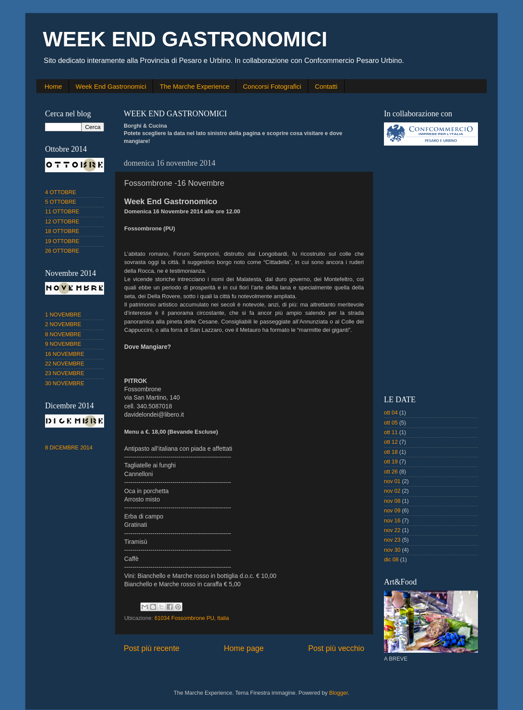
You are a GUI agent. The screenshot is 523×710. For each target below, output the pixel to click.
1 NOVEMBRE (63, 315)
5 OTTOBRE (60, 202)
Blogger (338, 693)
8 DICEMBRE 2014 (69, 448)
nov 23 (392, 540)
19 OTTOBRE (62, 241)
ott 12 (391, 442)
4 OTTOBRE (60, 192)
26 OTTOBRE (62, 251)
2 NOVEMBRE (63, 324)
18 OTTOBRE (62, 231)
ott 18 (391, 452)
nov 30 (392, 550)
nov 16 (392, 521)
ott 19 (391, 462)
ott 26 (391, 472)
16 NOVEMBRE (64, 354)
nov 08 (392, 501)
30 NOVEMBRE (64, 383)
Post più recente (151, 648)
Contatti (326, 86)
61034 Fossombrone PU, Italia (191, 618)
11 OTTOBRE (62, 212)
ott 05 (391, 423)
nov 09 (392, 511)
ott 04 (391, 413)
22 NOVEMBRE (64, 364)
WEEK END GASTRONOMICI (185, 39)
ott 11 (391, 432)
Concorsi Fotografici (272, 86)
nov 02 (392, 491)
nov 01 (392, 481)
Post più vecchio (336, 648)
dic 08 (391, 560)
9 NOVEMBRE (63, 344)
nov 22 (392, 530)
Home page (244, 648)
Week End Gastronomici (111, 86)
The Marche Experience (194, 86)
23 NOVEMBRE (64, 373)
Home (53, 86)
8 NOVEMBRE (63, 334)
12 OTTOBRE (62, 222)
